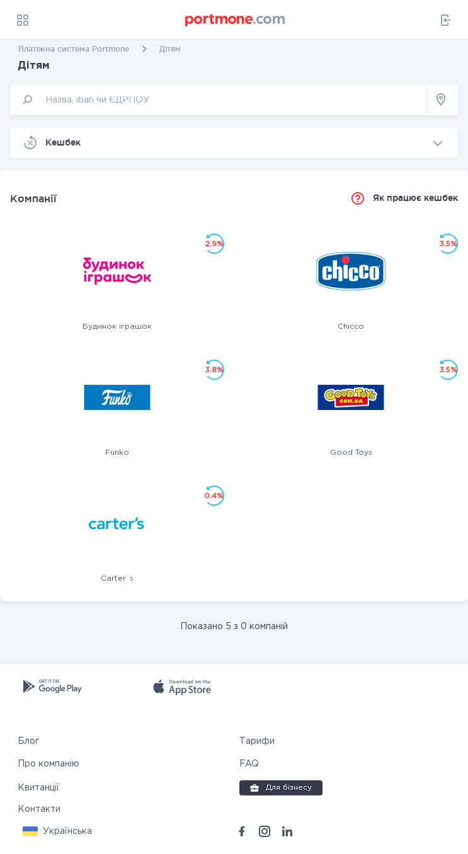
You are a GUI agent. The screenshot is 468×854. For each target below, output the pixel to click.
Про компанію (48, 764)
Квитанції (38, 788)
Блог (28, 741)
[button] (57, 831)
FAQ (249, 764)
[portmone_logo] (235, 20)
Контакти (39, 809)
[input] (219, 100)
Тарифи (257, 741)
